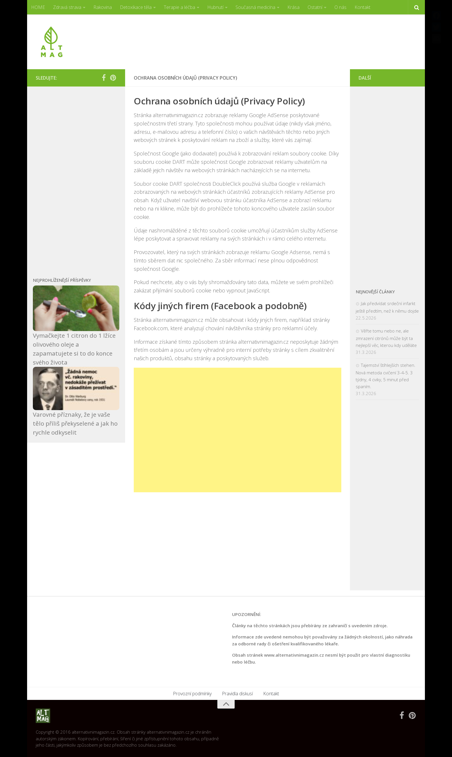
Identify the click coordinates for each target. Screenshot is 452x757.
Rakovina (102, 7)
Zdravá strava (67, 7)
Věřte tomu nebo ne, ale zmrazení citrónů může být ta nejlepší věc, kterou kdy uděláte (386, 338)
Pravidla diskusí (237, 693)
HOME (38, 7)
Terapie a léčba (179, 7)
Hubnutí (215, 7)
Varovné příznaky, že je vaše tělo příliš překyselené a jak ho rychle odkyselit (75, 423)
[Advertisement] (311, 36)
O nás (340, 7)
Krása (293, 7)
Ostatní (315, 7)
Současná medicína (255, 7)
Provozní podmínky (192, 693)
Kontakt (362, 7)
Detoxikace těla (136, 7)
